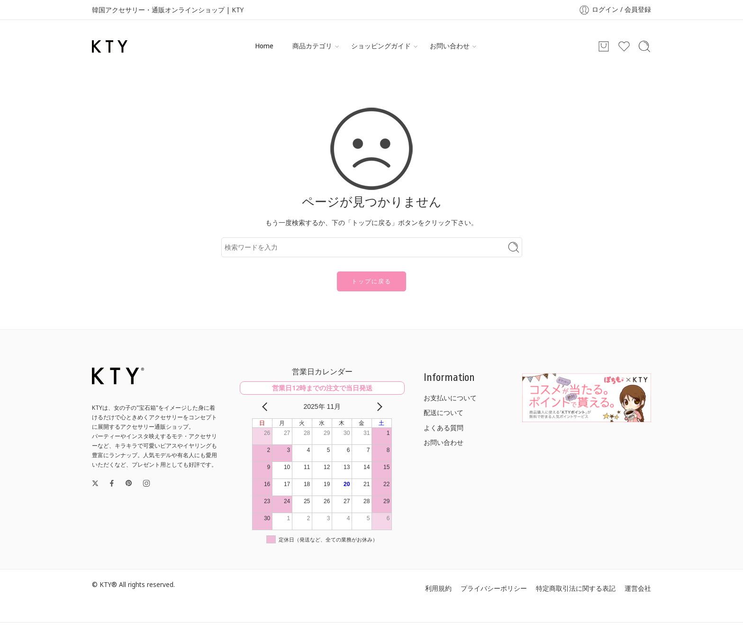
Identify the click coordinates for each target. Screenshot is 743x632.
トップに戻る (371, 281)
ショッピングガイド (381, 46)
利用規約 (438, 588)
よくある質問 (443, 428)
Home (264, 46)
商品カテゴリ (312, 46)
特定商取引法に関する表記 (576, 588)
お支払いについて (450, 398)
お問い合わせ (450, 46)
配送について (443, 412)
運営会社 (638, 588)
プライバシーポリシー (494, 588)
